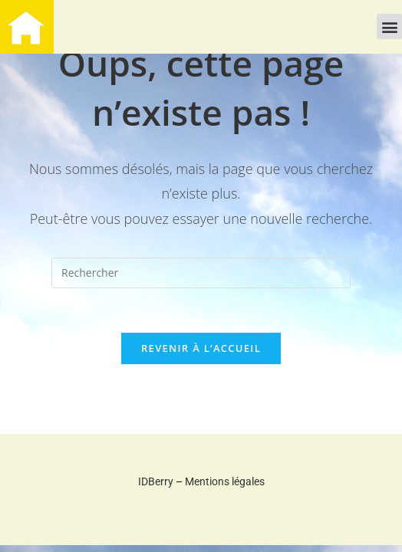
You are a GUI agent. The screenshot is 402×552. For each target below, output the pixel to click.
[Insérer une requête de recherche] (201, 273)
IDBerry (155, 484)
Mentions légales (225, 484)
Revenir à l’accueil (201, 350)
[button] (389, 26)
